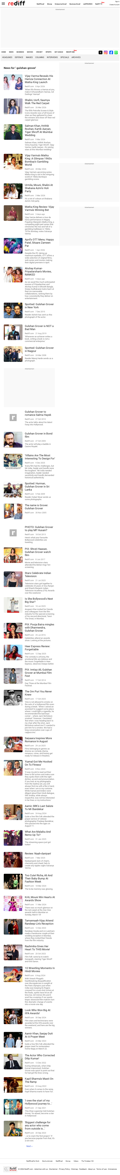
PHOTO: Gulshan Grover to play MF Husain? (39, 528)
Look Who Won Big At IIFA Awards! (37, 1012)
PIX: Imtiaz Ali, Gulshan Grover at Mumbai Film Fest (38, 672)
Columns (39, 57)
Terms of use (101, 1169)
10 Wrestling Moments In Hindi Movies (40, 969)
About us (91, 1169)
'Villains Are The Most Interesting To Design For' (40, 457)
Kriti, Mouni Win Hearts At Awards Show (40, 899)
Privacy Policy (64, 1169)
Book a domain (47, 1161)
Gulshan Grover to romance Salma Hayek (38, 413)
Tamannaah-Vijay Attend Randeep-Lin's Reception (39, 922)
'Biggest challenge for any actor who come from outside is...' (37, 1125)
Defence (19, 57)
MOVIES (30, 52)
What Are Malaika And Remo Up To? (38, 833)
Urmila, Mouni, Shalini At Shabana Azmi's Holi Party (39, 188)
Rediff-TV (98, 4)
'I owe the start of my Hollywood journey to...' (38, 1102)
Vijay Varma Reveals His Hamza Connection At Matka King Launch (39, 79)
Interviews (52, 57)
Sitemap (74, 1169)
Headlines (7, 57)
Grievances (112, 1169)
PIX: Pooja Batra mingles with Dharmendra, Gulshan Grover (39, 627)
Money (49, 4)
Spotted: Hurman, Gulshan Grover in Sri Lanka (37, 486)
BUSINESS (20, 52)
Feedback (83, 1169)
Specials (64, 57)
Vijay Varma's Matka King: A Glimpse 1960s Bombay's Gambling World (38, 160)
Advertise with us (41, 1169)
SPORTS (48, 52)
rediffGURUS (87, 4)
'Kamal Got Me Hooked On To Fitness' (38, 763)
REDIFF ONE (70, 52)
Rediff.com (28, 1169)
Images (29, 57)
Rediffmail (40, 4)
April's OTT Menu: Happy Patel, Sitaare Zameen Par (39, 242)
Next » (29, 1146)
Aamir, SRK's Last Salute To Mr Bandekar (39, 807)
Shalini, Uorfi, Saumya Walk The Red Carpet (37, 101)
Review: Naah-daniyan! (38, 853)
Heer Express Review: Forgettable (37, 648)
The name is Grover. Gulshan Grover (36, 507)
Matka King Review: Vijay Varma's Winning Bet (39, 208)
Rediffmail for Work (32, 1161)
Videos (76, 1161)
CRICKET (39, 52)
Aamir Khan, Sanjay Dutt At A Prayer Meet (39, 1035)
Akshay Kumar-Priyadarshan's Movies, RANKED (38, 271)
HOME (3, 52)
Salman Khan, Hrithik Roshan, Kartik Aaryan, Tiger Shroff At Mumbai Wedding (38, 130)
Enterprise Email (61, 4)
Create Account (114, 4)
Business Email (75, 4)
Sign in (117, 1)
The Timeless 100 (87, 1161)
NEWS (11, 52)
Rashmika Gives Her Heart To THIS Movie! (37, 948)
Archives (76, 57)
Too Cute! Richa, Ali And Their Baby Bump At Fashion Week (38, 878)
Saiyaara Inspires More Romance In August (38, 740)
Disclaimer (53, 1169)
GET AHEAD (59, 52)
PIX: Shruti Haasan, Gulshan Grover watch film (38, 552)
